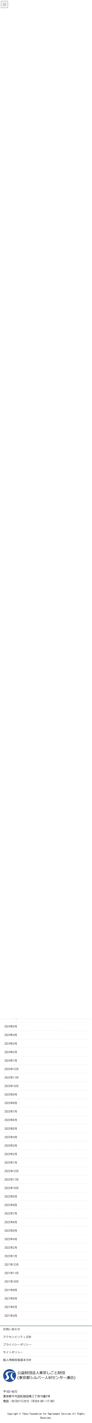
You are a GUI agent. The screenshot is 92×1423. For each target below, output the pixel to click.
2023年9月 (10, 1094)
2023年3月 (10, 1145)
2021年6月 (10, 1298)
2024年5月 (10, 1026)
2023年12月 (11, 1069)
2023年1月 (10, 1162)
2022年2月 (10, 1247)
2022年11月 (11, 1179)
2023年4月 (10, 1137)
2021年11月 (11, 1273)
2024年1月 (10, 1060)
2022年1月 (10, 1256)
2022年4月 (10, 1239)
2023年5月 (10, 1128)
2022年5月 (10, 1230)
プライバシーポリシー (17, 1344)
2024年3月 (10, 1043)
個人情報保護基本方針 (17, 1360)
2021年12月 (11, 1264)
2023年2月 (10, 1154)
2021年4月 (10, 1315)
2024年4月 (10, 1035)
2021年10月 (11, 1281)
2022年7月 (10, 1213)
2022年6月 (10, 1222)
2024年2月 (10, 1052)
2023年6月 (10, 1120)
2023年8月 (10, 1103)
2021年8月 (10, 1290)
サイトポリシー (13, 1352)
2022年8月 (10, 1205)
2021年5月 (10, 1307)
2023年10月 (11, 1086)
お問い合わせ (11, 1329)
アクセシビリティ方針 (17, 1337)
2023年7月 (10, 1111)
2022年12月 (11, 1171)
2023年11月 (11, 1077)
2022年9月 (10, 1196)
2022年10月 (11, 1188)
